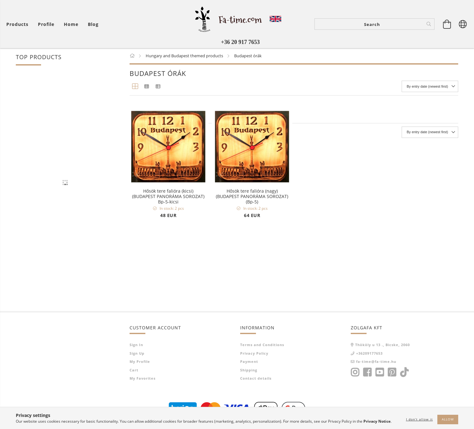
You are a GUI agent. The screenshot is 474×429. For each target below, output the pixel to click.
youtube (379, 372)
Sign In (136, 344)
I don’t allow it (419, 419)
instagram (355, 372)
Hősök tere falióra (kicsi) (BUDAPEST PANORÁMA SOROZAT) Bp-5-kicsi (168, 196)
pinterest (392, 372)
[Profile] (46, 24)
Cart (134, 370)
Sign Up (137, 353)
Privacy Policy (254, 353)
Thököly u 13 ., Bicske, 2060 (382, 344)
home (71, 24)
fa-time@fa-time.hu (376, 361)
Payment (249, 361)
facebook (367, 372)
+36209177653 (369, 353)
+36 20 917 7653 (240, 42)
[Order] (430, 86)
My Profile (140, 361)
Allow (448, 419)
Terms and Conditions (262, 344)
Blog (93, 24)
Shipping (248, 370)
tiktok (406, 372)
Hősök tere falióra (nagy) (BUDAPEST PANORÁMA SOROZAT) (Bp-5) (252, 196)
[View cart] (447, 24)
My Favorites (142, 378)
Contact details (255, 378)
